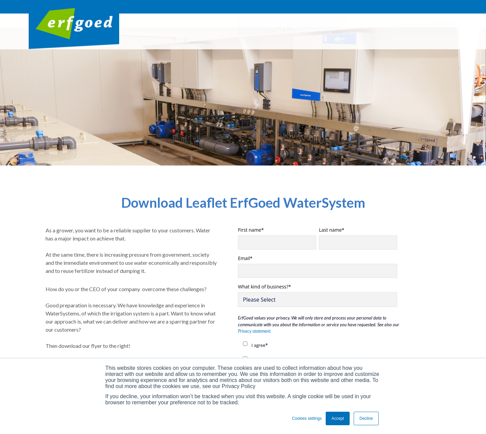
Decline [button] (366, 418)
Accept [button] (337, 418)
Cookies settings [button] (307, 418)
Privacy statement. (254, 331)
